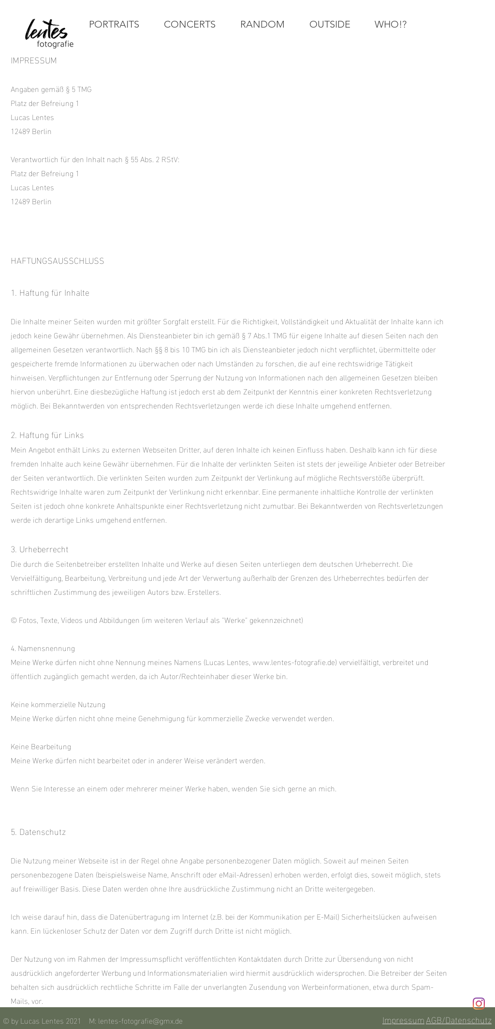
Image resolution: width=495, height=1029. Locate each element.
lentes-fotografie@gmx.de (140, 1020)
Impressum (403, 1019)
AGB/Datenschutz (459, 1019)
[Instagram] (479, 1004)
